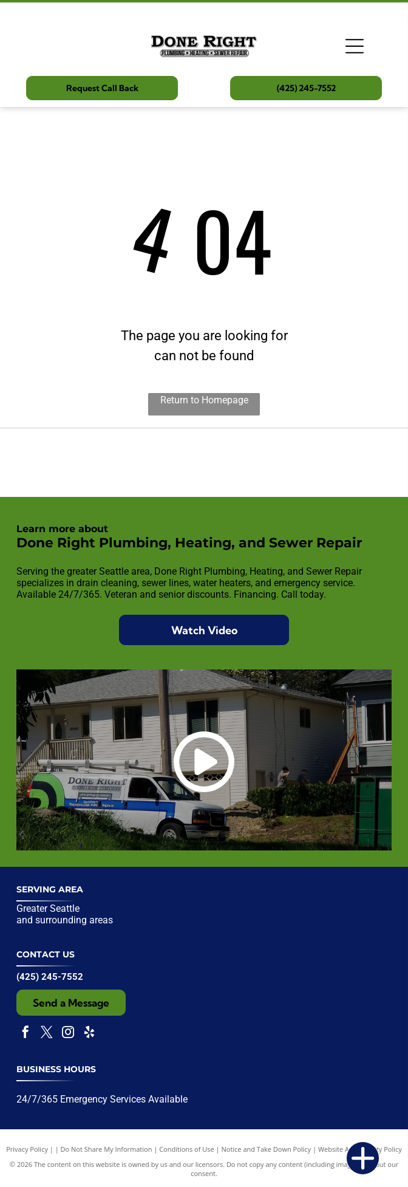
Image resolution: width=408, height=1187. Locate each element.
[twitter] (47, 1033)
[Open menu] (354, 46)
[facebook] (25, 1033)
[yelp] (89, 1033)
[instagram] (68, 1033)
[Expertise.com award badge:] (204, 463)
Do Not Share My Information (106, 1149)
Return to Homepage (204, 400)
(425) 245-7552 (49, 976)
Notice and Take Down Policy (266, 1149)
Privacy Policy (27, 1149)
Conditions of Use (186, 1149)
